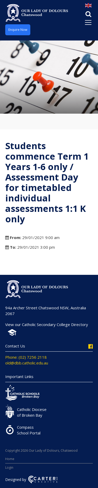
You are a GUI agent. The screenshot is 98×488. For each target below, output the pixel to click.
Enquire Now (17, 29)
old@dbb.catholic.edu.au (26, 362)
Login (9, 467)
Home (9, 459)
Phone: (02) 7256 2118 (26, 357)
